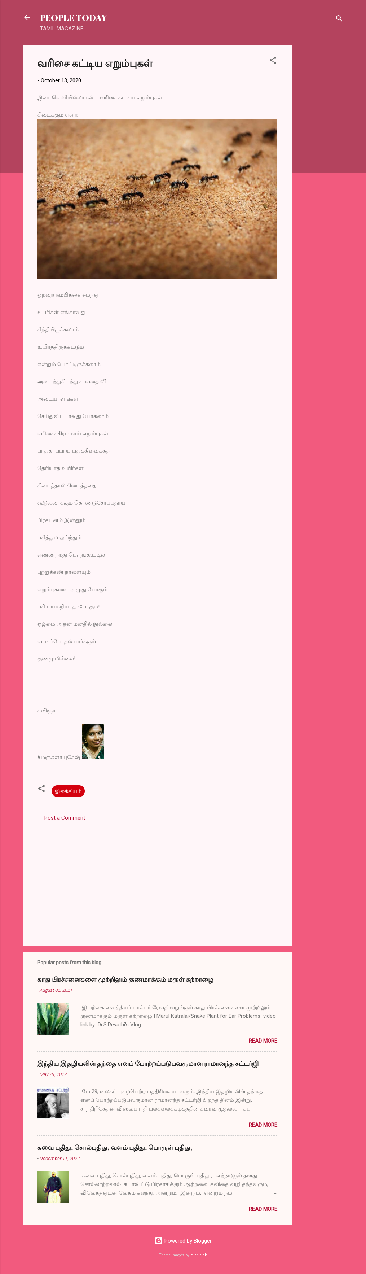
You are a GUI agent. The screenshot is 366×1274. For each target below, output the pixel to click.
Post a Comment (64, 818)
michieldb (198, 1255)
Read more (263, 1041)
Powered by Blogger (183, 1241)
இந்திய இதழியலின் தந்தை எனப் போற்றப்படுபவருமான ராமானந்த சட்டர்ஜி (148, 1063)
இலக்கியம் (68, 791)
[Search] (339, 20)
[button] (273, 61)
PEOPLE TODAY (73, 17)
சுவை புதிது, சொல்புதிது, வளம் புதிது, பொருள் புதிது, (114, 1147)
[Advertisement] (320, 153)
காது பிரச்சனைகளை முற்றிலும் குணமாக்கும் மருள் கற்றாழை (125, 979)
